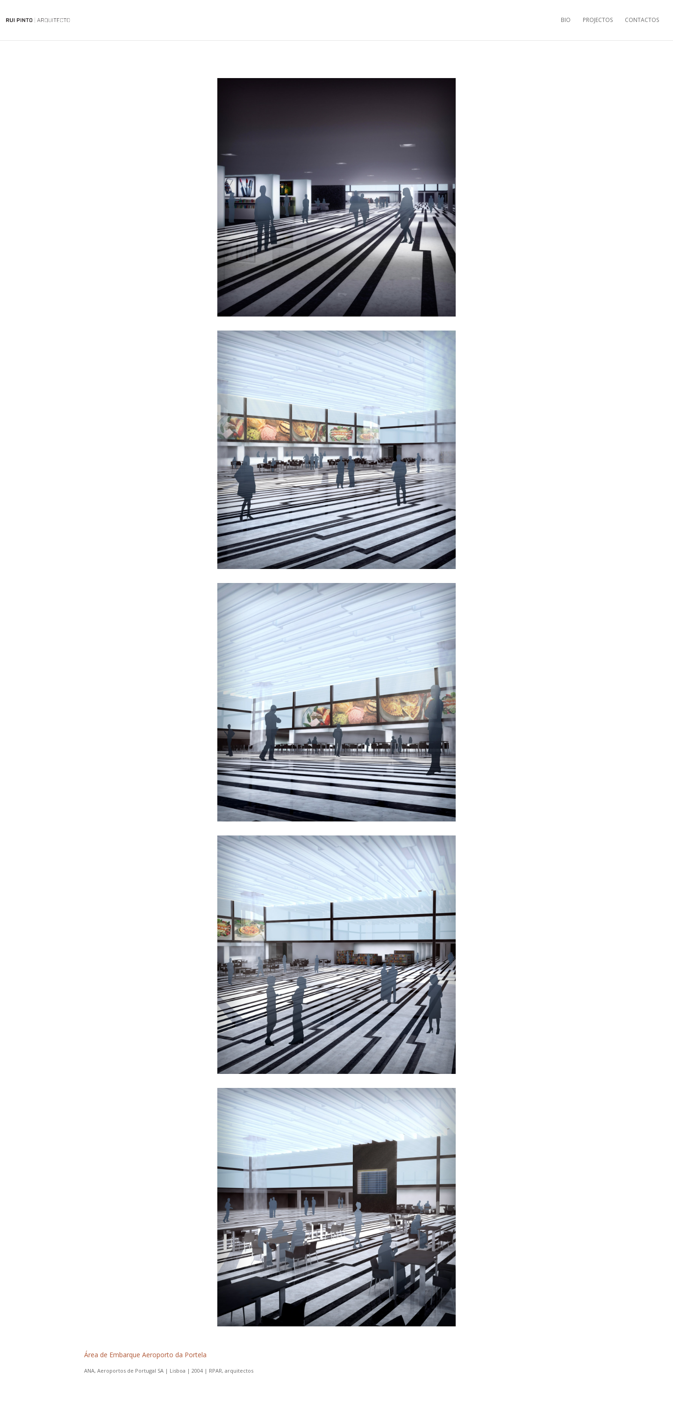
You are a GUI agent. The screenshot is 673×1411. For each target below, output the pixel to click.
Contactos (642, 20)
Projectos (598, 20)
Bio (566, 20)
